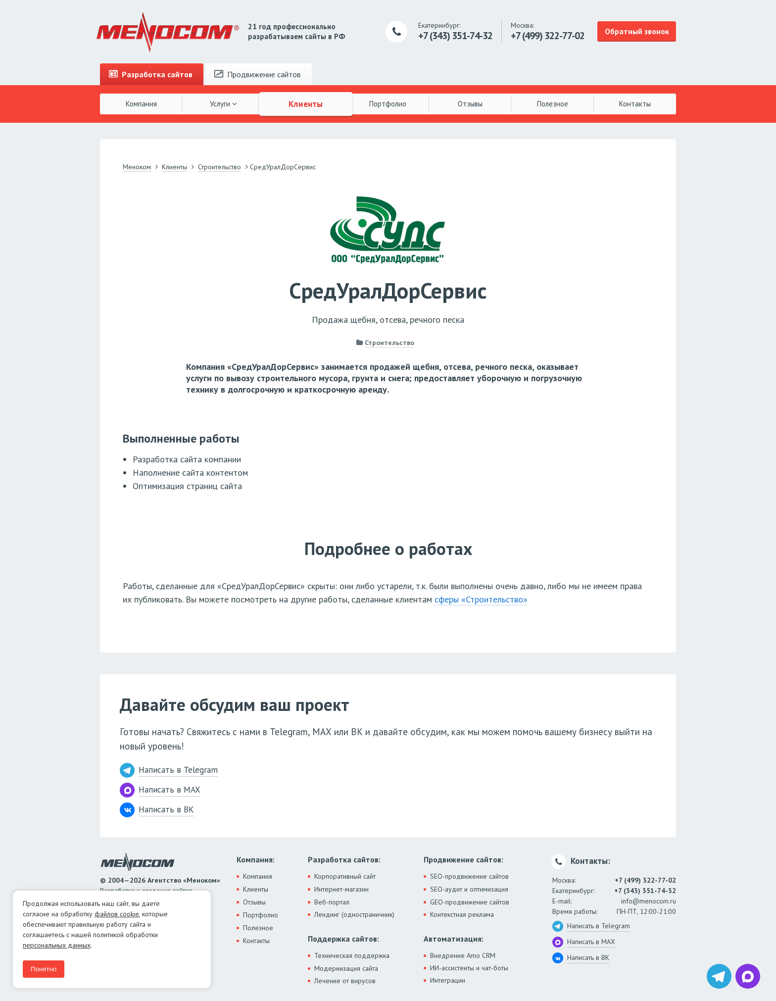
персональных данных (57, 945)
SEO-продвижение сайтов (469, 876)
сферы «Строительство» (481, 599)
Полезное (552, 103)
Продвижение (257, 74)
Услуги (223, 103)
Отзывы (470, 103)
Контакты (635, 103)
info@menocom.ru (648, 901)
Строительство (389, 342)
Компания (141, 103)
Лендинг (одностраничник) (354, 914)
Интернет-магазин (341, 889)
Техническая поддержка (351, 955)
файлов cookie (117, 913)
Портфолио (387, 103)
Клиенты (306, 103)
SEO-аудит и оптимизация (469, 889)
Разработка (151, 74)
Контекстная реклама (462, 914)
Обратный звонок (637, 31)
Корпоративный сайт (345, 876)
